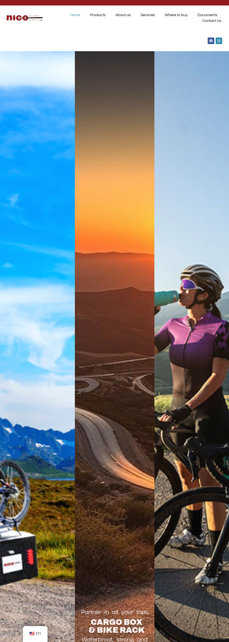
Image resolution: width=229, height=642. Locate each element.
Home (75, 15)
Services (147, 15)
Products (98, 15)
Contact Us (211, 21)
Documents (207, 15)
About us (123, 15)
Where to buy (176, 15)
